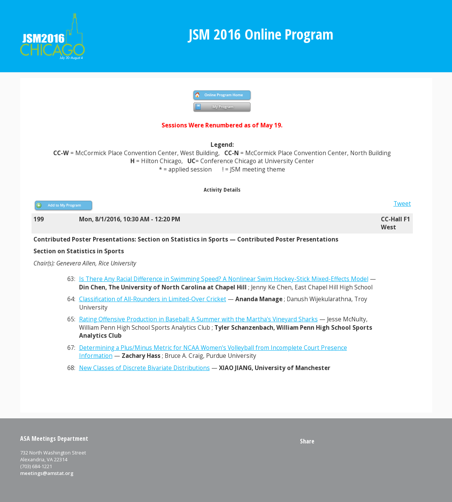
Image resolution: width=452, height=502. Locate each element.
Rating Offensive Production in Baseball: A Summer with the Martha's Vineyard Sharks (198, 319)
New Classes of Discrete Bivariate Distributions (144, 368)
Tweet (402, 204)
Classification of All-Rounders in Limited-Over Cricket (152, 299)
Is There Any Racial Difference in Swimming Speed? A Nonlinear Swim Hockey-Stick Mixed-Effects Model (223, 279)
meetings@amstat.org (46, 473)
